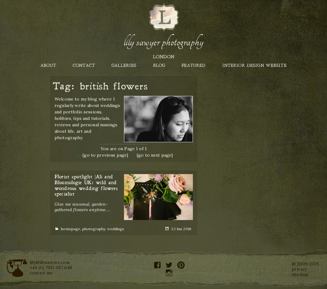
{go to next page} (155, 155)
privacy (299, 269)
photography (93, 228)
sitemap (300, 274)
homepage (70, 228)
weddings (115, 228)
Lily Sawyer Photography (163, 42)
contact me (41, 273)
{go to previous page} (105, 155)
